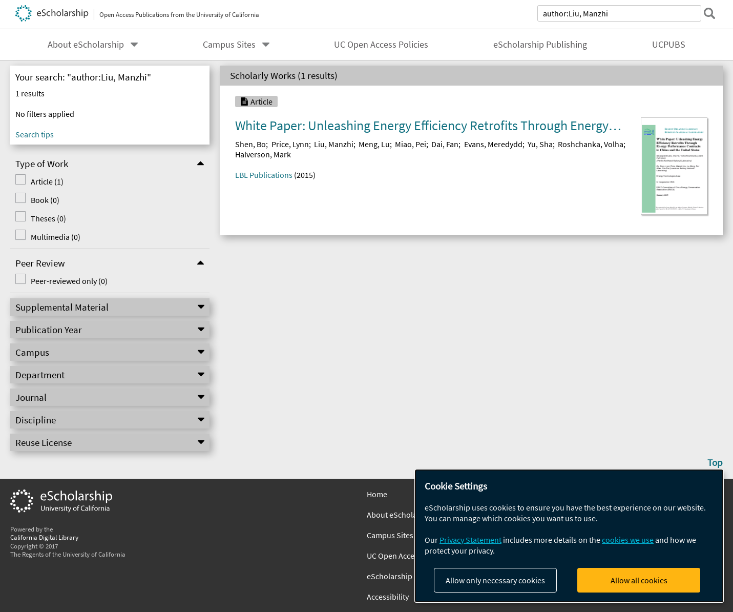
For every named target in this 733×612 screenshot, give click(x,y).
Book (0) (45, 200)
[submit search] (709, 13)
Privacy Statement (470, 540)
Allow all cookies (639, 580)
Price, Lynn (290, 144)
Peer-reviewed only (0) (69, 281)
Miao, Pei (410, 144)
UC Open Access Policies (381, 44)
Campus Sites (229, 44)
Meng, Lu (374, 144)
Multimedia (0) (55, 237)
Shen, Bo (250, 144)
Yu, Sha (540, 144)
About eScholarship (86, 44)
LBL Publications (263, 175)
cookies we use (628, 540)
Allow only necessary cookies (495, 580)
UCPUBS (668, 44)
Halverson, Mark (263, 154)
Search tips (34, 134)
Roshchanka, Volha (590, 144)
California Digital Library (44, 537)
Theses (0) (48, 218)
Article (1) (47, 181)
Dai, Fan (444, 144)
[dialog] (569, 536)
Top (715, 462)
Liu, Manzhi (333, 144)
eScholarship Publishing (540, 44)
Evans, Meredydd (493, 144)
